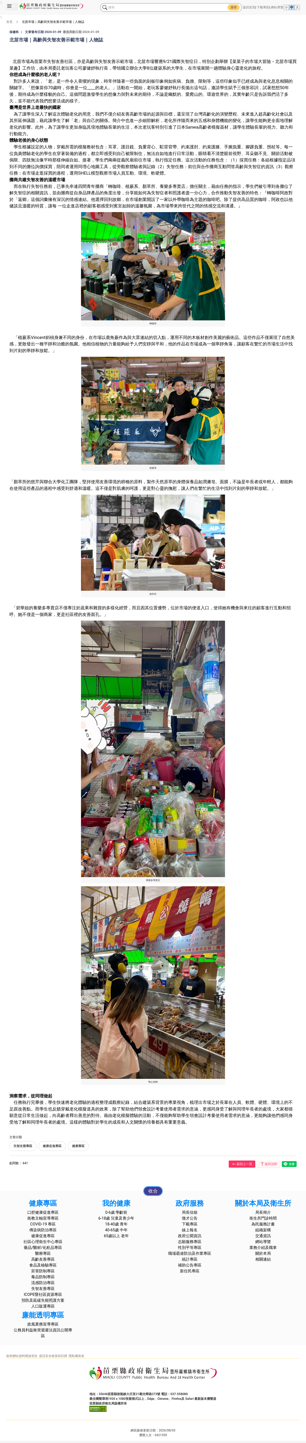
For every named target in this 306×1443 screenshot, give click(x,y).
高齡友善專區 (43, 1259)
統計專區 (189, 1259)
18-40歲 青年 (116, 1224)
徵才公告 (189, 1218)
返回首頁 (249, 7)
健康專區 (78, 1146)
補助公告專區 (189, 1265)
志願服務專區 (189, 1241)
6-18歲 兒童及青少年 (116, 1218)
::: (1, 2)
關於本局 (263, 1253)
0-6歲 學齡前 (116, 1212)
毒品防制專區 (43, 1277)
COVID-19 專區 (43, 1224)
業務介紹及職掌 (263, 1247)
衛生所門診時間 (263, 1218)
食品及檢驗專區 (43, 1265)
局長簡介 (263, 1212)
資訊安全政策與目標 (53, 1356)
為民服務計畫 (263, 1224)
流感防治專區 (43, 1282)
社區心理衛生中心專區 (42, 1241)
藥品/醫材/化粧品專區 (43, 1247)
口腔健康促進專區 (43, 1212)
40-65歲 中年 (116, 1230)
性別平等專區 (189, 1247)
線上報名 (189, 1230)
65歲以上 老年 (116, 1235)
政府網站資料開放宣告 (21, 1356)
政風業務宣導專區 (43, 1324)
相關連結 (263, 1259)
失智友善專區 (22, 1146)
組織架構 (263, 1230)
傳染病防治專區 (43, 1230)
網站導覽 (277, 7)
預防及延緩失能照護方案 (42, 1300)
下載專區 (263, 7)
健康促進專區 (52, 1146)
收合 (153, 1191)
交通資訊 (263, 1235)
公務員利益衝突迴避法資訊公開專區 (43, 1333)
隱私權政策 (76, 1356)
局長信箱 (189, 1212)
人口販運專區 (43, 1306)
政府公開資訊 (189, 1235)
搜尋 (233, 7)
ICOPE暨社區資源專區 (43, 1294)
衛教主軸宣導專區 (43, 1218)
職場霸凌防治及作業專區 (189, 1253)
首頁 (9, 22)
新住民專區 (189, 1271)
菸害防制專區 (43, 1271)
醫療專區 (43, 1253)
